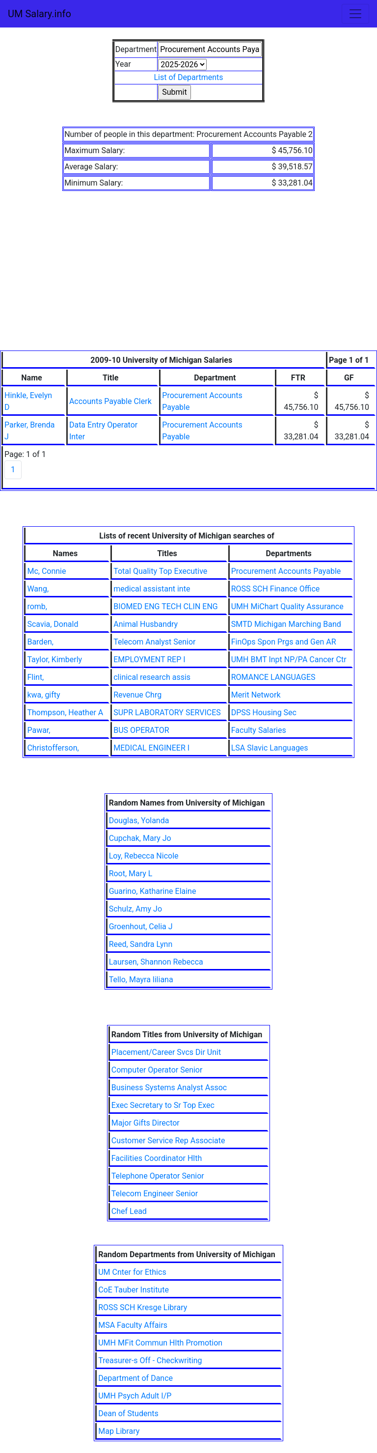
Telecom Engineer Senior (154, 1193)
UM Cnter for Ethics (132, 1272)
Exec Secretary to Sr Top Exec (163, 1105)
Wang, (38, 588)
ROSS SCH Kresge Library (142, 1307)
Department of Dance (135, 1378)
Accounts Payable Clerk (110, 401)
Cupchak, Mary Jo (140, 838)
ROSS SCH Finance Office (275, 588)
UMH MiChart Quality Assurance (287, 606)
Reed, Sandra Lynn (141, 944)
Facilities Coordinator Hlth (156, 1158)
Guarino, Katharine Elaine (152, 891)
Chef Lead (129, 1211)
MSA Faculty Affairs (132, 1325)
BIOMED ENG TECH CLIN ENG (165, 606)
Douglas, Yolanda (139, 820)
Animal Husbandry (145, 624)
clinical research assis (151, 677)
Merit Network (256, 695)
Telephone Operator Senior (157, 1176)
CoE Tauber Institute (133, 1289)
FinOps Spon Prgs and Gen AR (283, 641)
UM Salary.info (39, 14)
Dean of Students (128, 1413)
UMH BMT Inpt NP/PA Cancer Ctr (289, 659)
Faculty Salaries (258, 730)
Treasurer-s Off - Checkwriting (150, 1360)
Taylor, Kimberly (54, 659)
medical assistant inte (151, 588)
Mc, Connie (46, 571)
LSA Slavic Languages (269, 748)
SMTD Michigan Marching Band (286, 624)
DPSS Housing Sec (263, 712)
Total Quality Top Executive (160, 571)
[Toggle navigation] (355, 14)
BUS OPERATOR (141, 730)
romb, (37, 606)
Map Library (118, 1431)
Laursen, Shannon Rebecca (156, 962)
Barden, (40, 641)
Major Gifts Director (145, 1123)
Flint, (35, 677)
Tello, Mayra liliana (141, 979)
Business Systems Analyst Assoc (169, 1087)
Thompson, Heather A (65, 712)
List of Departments (188, 77)
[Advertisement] (188, 277)
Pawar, (38, 730)
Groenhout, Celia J (141, 926)
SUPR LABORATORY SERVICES (167, 712)
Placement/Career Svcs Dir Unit (166, 1052)
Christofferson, (53, 748)
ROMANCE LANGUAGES (273, 677)
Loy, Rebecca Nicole (144, 856)
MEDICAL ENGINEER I (151, 748)
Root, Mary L (131, 873)
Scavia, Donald (52, 624)
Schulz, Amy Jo (135, 909)
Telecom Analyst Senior (154, 641)
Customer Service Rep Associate (168, 1140)
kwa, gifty (43, 695)
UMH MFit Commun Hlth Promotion (160, 1342)
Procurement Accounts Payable (286, 571)
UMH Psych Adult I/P (134, 1395)
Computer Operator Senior (157, 1070)
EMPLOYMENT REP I (149, 659)
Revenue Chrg (137, 695)
